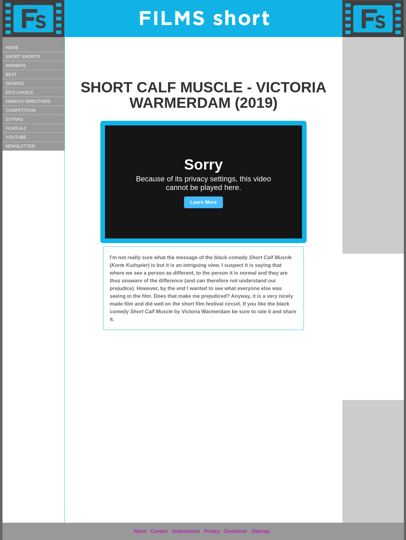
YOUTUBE (16, 137)
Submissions (186, 531)
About (140, 531)
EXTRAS (14, 119)
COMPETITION (21, 110)
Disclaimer (235, 531)
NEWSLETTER (20, 146)
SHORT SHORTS (23, 56)
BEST (11, 74)
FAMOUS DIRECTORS (28, 101)
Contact (159, 531)
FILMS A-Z (16, 128)
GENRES (15, 83)
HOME (12, 47)
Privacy (212, 531)
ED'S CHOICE (19, 92)
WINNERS (16, 65)
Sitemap (260, 531)
